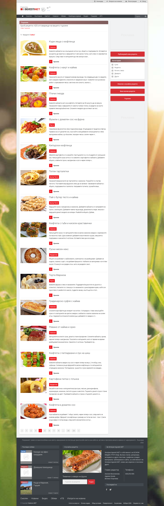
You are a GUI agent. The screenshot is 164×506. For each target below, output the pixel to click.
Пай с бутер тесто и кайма (63, 197)
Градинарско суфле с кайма (64, 301)
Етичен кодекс (85, 503)
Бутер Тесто (54, 177)
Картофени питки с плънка (64, 379)
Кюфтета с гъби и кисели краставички (70, 223)
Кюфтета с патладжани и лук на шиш (69, 353)
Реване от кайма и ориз (62, 327)
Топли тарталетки (59, 171)
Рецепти (117, 67)
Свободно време (75, 16)
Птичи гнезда (56, 93)
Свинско (53, 47)
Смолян (24, 498)
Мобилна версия (74, 503)
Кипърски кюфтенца (60, 145)
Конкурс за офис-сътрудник (41, 468)
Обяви (54, 498)
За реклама (118, 503)
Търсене (127, 98)
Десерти (117, 73)
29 (74, 431)
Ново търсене (25, 28)
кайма (32, 35)
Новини (55, 16)
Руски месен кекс (59, 249)
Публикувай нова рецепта (127, 54)
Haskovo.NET (32, 503)
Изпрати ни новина (76, 498)
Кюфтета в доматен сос (62, 405)
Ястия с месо (119, 70)
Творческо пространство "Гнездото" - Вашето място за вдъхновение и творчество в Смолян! (43, 458)
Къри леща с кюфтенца (62, 41)
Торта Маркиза (57, 275)
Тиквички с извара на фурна (75, 476)
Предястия (53, 255)
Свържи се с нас (138, 503)
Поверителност (108, 503)
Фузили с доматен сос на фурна (66, 119)
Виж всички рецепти (127, 91)
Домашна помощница (43, 482)
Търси (91, 482)
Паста (52, 125)
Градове (94, 16)
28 (68, 431)
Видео (45, 498)
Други (116, 76)
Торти (52, 281)
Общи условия (96, 503)
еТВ (62, 498)
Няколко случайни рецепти (127, 84)
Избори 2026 (127, 503)
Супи (116, 64)
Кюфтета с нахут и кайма (63, 67)
